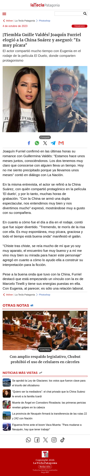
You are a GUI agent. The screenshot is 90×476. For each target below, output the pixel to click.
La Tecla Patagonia (25, 20)
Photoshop (44, 20)
